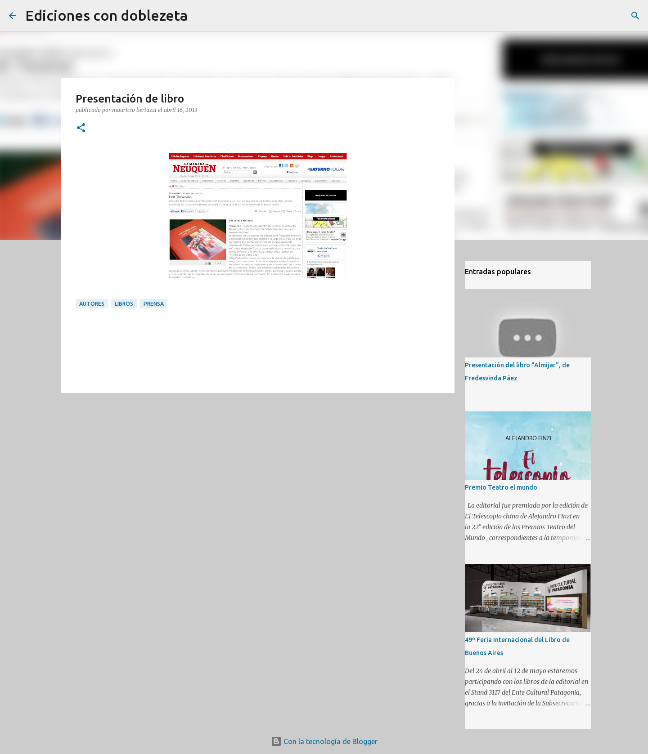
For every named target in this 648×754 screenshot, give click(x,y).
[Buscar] (200, 16)
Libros (124, 304)
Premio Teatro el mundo (501, 487)
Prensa (154, 304)
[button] (81, 128)
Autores (91, 304)
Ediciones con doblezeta (106, 15)
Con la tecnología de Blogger (324, 741)
